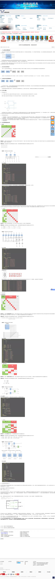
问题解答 (44, 19)
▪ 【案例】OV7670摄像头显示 (24, 535)
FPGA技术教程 (15, 33)
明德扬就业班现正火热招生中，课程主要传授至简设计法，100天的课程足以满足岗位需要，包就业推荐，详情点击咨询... (20, 32)
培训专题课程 (2, 22)
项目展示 (31, 18)
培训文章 (38, 29)
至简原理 (38, 19)
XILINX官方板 (10, 18)
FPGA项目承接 (18, 29)
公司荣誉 (24, 18)
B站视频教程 (25, 29)
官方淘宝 (52, 124)
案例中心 (44, 18)
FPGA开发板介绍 (50, 18)
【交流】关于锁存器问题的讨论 (8, 526)
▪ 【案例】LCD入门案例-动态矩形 (25, 536)
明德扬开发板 (2, 18)
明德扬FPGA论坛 (7, 569)
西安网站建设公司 (2, 569)
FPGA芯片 (9, 21)
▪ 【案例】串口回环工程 (4, 534)
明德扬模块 (2, 19)
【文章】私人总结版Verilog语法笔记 (8, 527)
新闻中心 (10, 33)
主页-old (7, 33)
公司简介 (17, 18)
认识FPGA (38, 18)
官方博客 (52, 128)
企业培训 (9, 22)
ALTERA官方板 (10, 19)
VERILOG (20, 33)
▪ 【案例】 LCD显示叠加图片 (4, 536)
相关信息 (44, 29)
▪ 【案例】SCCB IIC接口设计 (24, 534)
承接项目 (1, 21)
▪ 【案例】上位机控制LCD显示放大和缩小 (6, 535)
